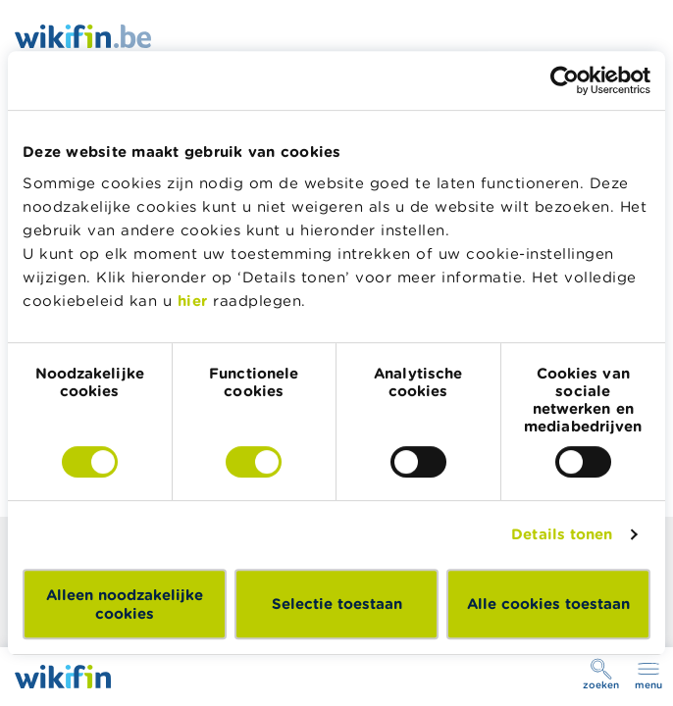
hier (193, 300)
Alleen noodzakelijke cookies (124, 604)
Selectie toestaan (337, 603)
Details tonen (561, 534)
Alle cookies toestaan (548, 603)
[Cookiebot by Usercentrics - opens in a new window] (564, 80)
